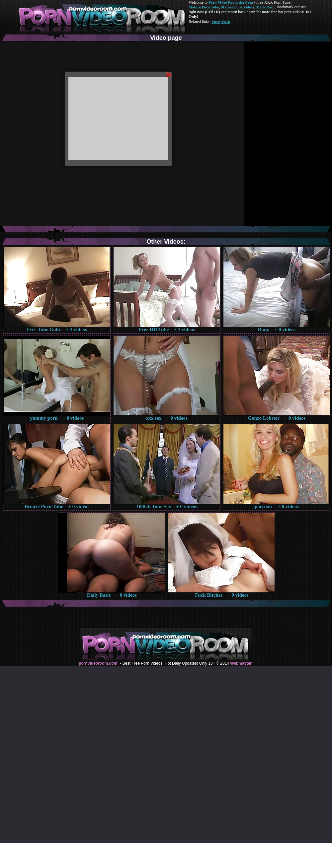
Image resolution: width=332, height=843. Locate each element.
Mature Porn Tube (204, 7)
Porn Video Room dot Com (230, 2)
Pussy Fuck (220, 22)
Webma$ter (240, 663)
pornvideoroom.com (98, 663)
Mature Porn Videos (237, 7)
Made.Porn (265, 7)
